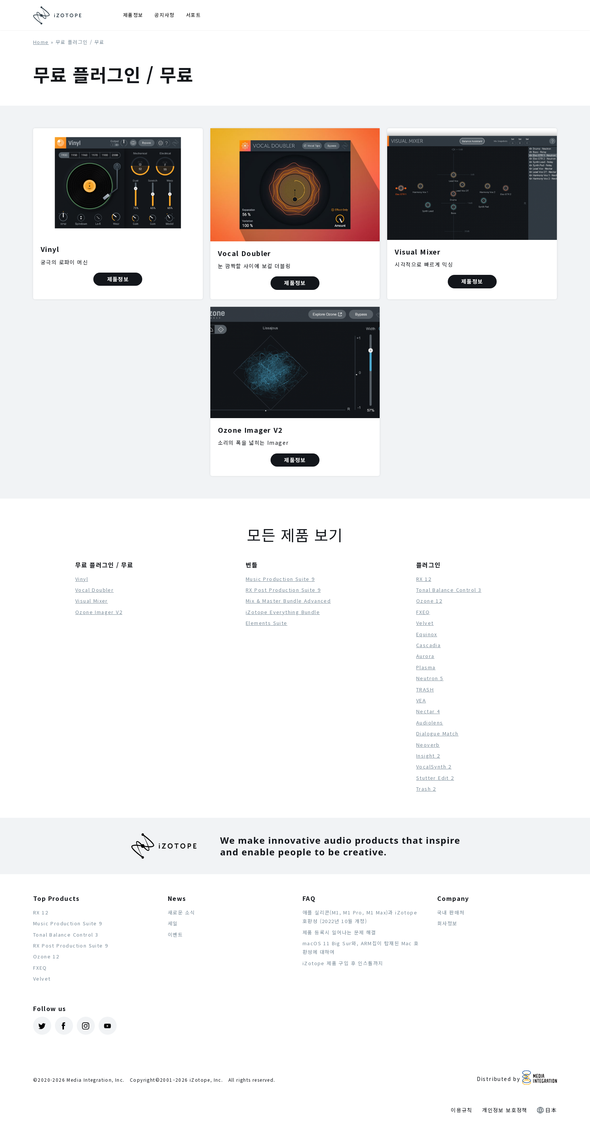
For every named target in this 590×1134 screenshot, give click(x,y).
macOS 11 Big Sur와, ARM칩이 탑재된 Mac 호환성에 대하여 (361, 947)
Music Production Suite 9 (280, 578)
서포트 (193, 14)
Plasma (425, 667)
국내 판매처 (450, 912)
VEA (421, 700)
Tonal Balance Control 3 (448, 589)
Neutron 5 (430, 678)
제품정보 (133, 14)
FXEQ (423, 612)
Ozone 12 (429, 600)
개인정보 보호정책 (505, 1110)
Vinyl (81, 578)
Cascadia (428, 645)
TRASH (425, 689)
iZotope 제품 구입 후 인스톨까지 (343, 963)
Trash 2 (426, 788)
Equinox (426, 634)
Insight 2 (428, 755)
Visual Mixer (91, 600)
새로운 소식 (181, 912)
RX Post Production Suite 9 (283, 589)
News (177, 898)
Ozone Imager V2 (98, 612)
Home (41, 41)
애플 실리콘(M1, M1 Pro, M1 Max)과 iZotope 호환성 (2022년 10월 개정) (360, 917)
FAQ (309, 898)
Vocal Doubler (94, 589)
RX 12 (423, 578)
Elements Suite (266, 622)
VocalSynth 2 (434, 766)
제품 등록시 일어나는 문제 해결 (339, 932)
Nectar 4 (428, 711)
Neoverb (428, 744)
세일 (173, 923)
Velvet (424, 622)
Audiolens (429, 722)
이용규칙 (462, 1110)
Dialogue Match (437, 733)
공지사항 (164, 14)
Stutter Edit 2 (435, 777)
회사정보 (447, 923)
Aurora (425, 655)
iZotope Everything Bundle (283, 612)
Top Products (56, 898)
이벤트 (175, 934)
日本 (551, 1110)
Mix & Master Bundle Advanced (288, 600)
